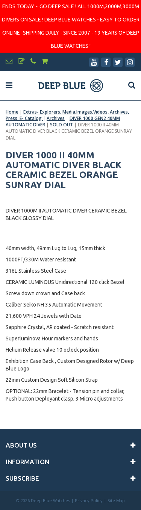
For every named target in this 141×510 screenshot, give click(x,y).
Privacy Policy (89, 500)
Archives (56, 118)
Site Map (116, 500)
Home (12, 112)
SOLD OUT (61, 124)
